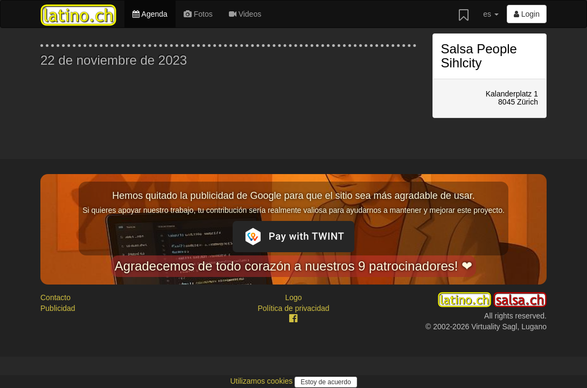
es (491, 14)
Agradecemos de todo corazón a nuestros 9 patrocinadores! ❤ (293, 266)
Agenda (149, 14)
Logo (293, 297)
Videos (245, 14)
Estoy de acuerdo (326, 382)
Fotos (198, 14)
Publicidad (57, 308)
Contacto (55, 297)
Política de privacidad (293, 308)
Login (527, 14)
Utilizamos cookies (262, 381)
